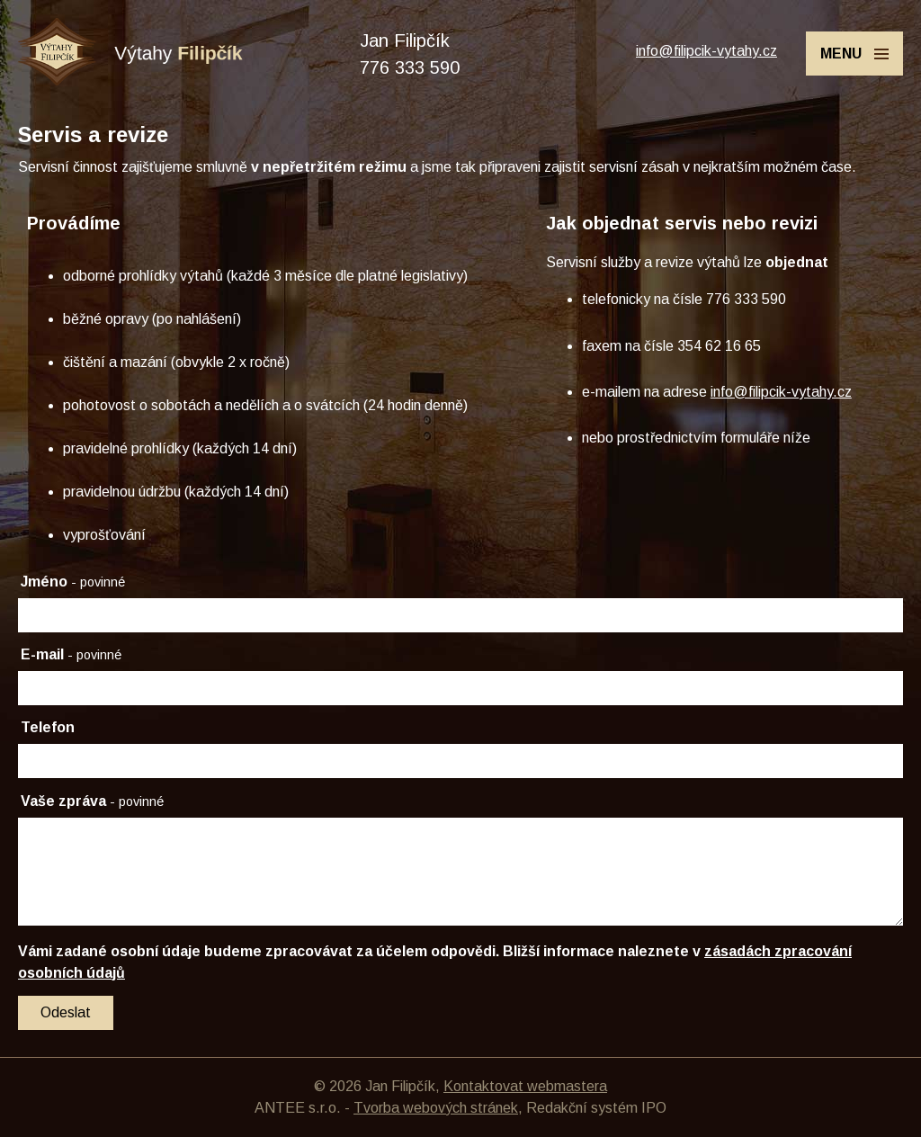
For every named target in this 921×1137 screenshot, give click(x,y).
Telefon (48, 727)
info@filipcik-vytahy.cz (706, 50)
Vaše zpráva (92, 801)
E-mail (71, 654)
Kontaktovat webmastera (525, 1086)
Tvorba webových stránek (435, 1107)
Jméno (73, 581)
